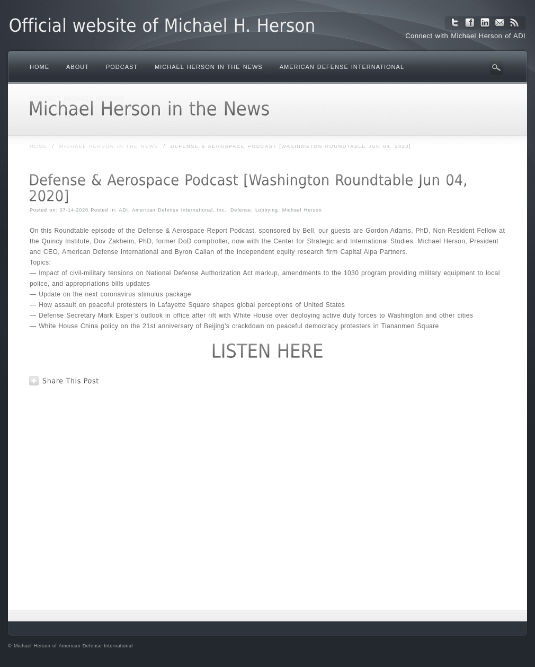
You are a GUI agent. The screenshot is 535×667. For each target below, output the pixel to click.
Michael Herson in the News (209, 67)
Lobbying (266, 210)
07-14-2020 (74, 210)
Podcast (122, 67)
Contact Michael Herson (77, 98)
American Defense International (342, 67)
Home (39, 67)
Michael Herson (302, 210)
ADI (123, 210)
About (77, 67)
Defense (240, 210)
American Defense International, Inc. (179, 210)
